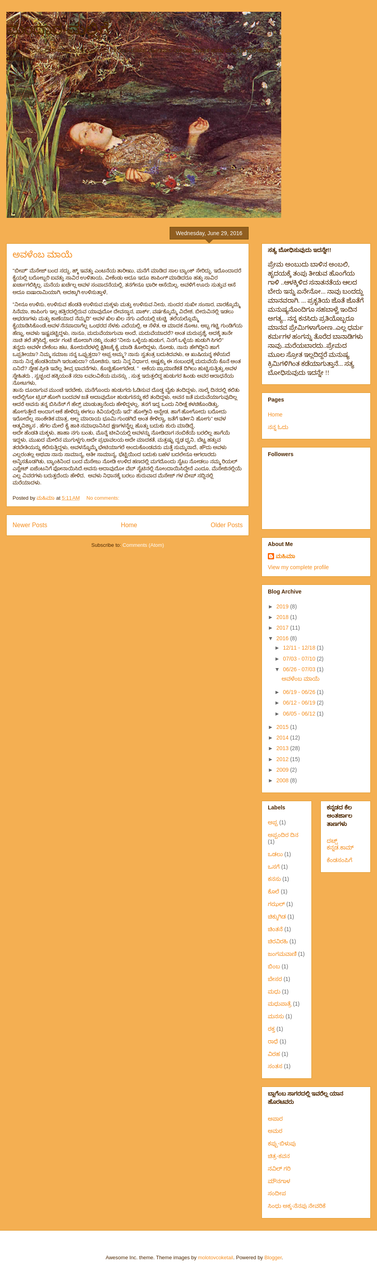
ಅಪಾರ (275, 1119)
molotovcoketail (215, 1257)
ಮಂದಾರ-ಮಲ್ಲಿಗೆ (58, 29)
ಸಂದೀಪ (277, 1193)
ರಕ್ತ (271, 1029)
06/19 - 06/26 (300, 692)
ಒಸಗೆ (274, 867)
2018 (283, 617)
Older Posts (227, 525)
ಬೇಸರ (275, 979)
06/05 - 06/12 (300, 713)
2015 (283, 727)
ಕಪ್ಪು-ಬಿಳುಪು (282, 1143)
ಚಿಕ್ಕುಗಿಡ (277, 916)
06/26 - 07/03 (300, 669)
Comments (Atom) (143, 545)
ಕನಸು (274, 879)
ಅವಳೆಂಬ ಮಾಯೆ (42, 254)
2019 (283, 606)
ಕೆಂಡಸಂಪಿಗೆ (339, 860)
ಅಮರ (275, 1131)
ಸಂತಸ (275, 1066)
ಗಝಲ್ (276, 904)
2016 (283, 638)
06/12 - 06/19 (300, 703)
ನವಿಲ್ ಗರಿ (279, 1168)
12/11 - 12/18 (300, 648)
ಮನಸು (276, 1016)
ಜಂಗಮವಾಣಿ (282, 954)
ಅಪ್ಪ (273, 822)
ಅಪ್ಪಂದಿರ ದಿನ (283, 835)
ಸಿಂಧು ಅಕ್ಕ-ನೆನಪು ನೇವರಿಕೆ (297, 1206)
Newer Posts (30, 525)
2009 (283, 770)
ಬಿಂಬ (274, 966)
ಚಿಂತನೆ (275, 929)
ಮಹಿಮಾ (285, 556)
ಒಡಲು (275, 854)
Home (129, 525)
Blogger (273, 1257)
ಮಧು (274, 991)
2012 (283, 759)
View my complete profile (298, 567)
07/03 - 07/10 (300, 659)
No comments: (103, 498)
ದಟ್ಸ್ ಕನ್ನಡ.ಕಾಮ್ (340, 844)
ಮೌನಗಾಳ (279, 1181)
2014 (283, 737)
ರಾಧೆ (273, 1041)
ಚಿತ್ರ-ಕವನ (279, 1156)
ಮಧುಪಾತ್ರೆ (279, 1004)
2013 (283, 748)
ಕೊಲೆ (273, 891)
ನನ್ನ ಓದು (278, 427)
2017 (283, 628)
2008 (283, 780)
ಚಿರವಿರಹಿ (278, 941)
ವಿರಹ (274, 1054)
